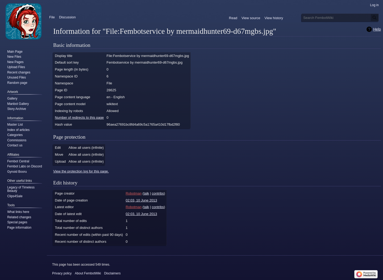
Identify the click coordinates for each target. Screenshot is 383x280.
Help (377, 29)
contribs (158, 193)
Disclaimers (112, 273)
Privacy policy (62, 273)
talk (146, 193)
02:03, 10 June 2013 (141, 200)
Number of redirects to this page (79, 118)
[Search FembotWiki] (340, 17)
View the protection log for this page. (81, 171)
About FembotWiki (88, 273)
